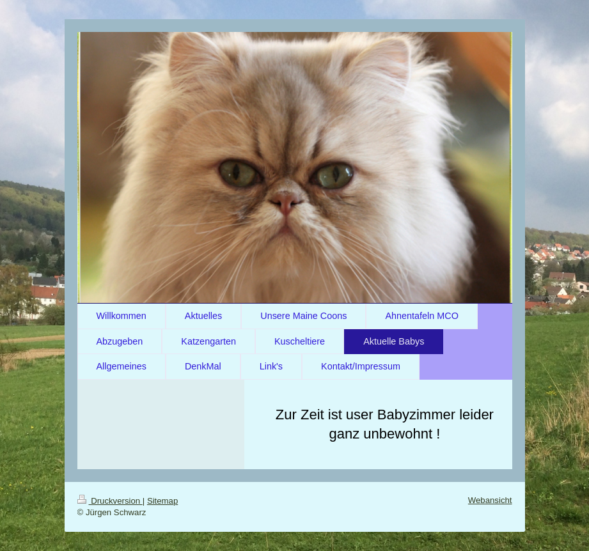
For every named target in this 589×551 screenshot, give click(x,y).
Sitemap (162, 501)
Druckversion (110, 501)
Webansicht (490, 500)
